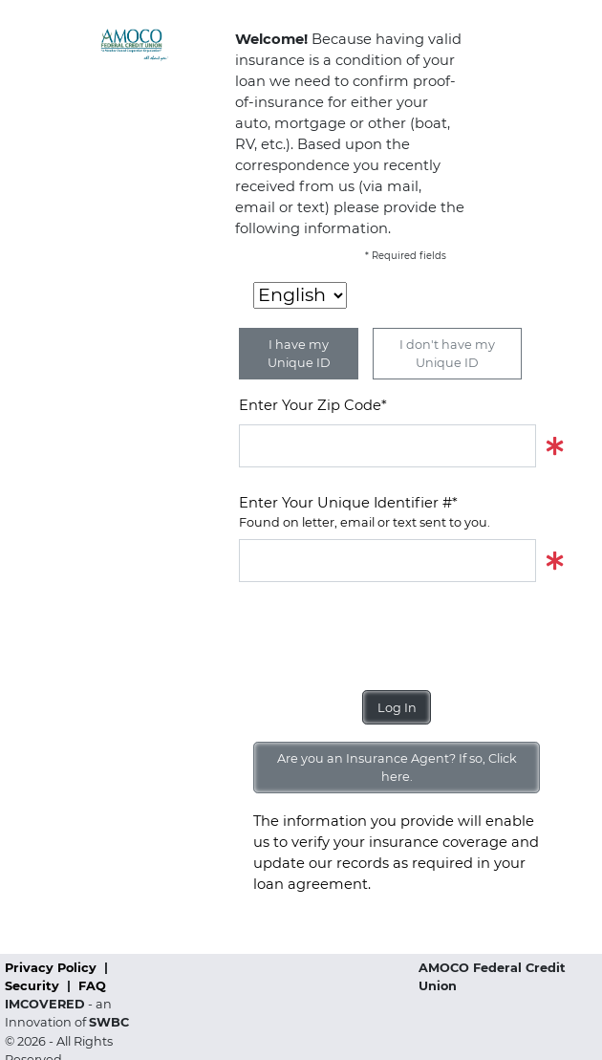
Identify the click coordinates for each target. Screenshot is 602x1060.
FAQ (92, 986)
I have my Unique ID (299, 353)
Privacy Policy (52, 968)
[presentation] (384, 636)
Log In (397, 708)
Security (34, 986)
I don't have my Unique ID (447, 353)
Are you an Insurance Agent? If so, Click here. (397, 767)
